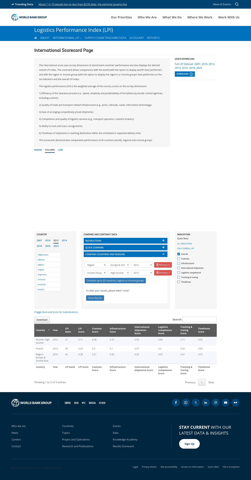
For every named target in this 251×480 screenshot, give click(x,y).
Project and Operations (76, 436)
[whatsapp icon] (186, 399)
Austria (41, 289)
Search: (195, 319)
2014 (64, 240)
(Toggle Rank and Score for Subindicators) (56, 312)
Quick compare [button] (94, 247)
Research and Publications (77, 443)
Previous (190, 379)
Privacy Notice (149, 463)
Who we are (19, 423)
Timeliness (185, 282)
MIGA (92, 399)
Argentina (42, 274)
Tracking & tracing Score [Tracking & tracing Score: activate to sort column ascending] (186, 330)
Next (211, 379)
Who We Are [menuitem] (147, 17)
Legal (135, 463)
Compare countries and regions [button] (105, 254)
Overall (184, 254)
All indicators (184, 243)
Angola (41, 269)
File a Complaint (231, 463)
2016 (39, 245)
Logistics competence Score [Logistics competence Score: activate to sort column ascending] (163, 330)
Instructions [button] (93, 240)
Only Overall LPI (185, 248)
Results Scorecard (123, 443)
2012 (56, 240)
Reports (153, 38)
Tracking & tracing (189, 277)
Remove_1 (163, 272)
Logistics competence (190, 272)
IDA (76, 399)
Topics (66, 429)
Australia (42, 284)
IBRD (68, 399)
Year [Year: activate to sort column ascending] (57, 330)
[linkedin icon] (206, 399)
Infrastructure (187, 263)
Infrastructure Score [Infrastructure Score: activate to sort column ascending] (116, 330)
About (45, 38)
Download (185, 74)
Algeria (41, 264)
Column (50, 149)
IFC (84, 399)
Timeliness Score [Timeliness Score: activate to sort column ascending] (205, 330)
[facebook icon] (176, 399)
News (15, 429)
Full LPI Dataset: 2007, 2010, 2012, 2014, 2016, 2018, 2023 (195, 66)
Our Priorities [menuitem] (121, 17)
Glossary (137, 38)
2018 (47, 245)
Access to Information (192, 463)
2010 (47, 240)
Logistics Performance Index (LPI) (73, 29)
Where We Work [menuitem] (199, 17)
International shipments (192, 268)
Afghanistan (43, 254)
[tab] (125, 240)
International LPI (67, 38)
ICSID (102, 399)
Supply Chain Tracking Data (105, 38)
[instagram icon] (216, 399)
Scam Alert (213, 463)
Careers (16, 436)
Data (115, 429)
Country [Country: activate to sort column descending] (40, 330)
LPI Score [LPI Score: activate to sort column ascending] (81, 330)
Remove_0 (163, 264)
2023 (56, 245)
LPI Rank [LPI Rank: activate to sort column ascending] (69, 330)
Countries (68, 423)
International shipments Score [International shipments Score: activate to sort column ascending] (141, 330)
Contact (16, 443)
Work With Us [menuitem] (228, 17)
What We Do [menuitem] (172, 17)
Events (117, 423)
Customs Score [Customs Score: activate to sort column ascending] (96, 330)
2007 (39, 240)
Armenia (41, 279)
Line (60, 149)
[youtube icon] (226, 399)
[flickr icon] (235, 399)
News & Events (222, 4)
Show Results (95, 297)
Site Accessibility (168, 463)
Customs (184, 258)
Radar (38, 149)
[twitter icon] (196, 399)
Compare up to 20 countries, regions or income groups (115, 280)
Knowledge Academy (125, 436)
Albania (41, 259)
